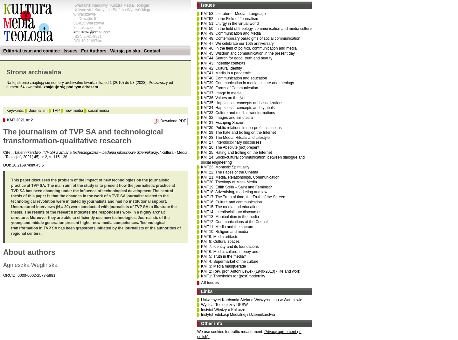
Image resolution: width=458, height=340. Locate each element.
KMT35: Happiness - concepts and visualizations (242, 103)
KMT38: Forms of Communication (229, 88)
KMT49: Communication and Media (231, 33)
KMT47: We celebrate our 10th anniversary (237, 43)
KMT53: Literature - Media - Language (233, 13)
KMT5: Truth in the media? (223, 256)
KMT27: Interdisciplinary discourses (231, 142)
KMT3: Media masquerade (223, 266)
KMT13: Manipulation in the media (230, 216)
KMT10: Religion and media (224, 231)
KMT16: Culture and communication (231, 202)
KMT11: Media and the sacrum (227, 227)
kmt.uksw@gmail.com (92, 32)
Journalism (38, 110)
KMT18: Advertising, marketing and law (234, 192)
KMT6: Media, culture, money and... (231, 251)
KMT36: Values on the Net (223, 98)
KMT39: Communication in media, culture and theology (247, 83)
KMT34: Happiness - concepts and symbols (237, 107)
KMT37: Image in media (221, 93)
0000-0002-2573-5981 (36, 275)
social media (98, 110)
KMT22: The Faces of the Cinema (229, 172)
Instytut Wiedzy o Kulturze (223, 310)
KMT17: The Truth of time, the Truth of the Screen (243, 197)
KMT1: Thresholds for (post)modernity (233, 276)
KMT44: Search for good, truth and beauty (236, 58)
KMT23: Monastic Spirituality (225, 167)
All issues (210, 283)
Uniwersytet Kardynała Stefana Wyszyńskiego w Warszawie (251, 300)
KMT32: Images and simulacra (227, 117)
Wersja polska (125, 50)
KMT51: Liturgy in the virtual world (230, 23)
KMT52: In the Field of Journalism (229, 19)
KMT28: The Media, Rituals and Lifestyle (235, 137)
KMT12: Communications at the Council (234, 222)
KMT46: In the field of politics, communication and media (249, 48)
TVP (56, 110)
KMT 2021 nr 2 (20, 120)
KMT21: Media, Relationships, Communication (240, 177)
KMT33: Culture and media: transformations (238, 113)
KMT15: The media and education (230, 207)
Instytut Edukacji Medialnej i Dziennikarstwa (238, 314)
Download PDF (173, 121)
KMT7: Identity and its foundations (230, 246)
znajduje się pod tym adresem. (71, 87)
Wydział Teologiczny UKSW (224, 305)
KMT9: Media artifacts (219, 237)
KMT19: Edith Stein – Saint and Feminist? (236, 187)
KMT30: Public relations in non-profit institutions (241, 128)
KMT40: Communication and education (234, 78)
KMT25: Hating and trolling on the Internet (236, 152)
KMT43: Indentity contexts (223, 63)
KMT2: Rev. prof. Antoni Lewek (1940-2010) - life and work (250, 271)
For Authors (94, 50)
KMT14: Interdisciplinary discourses (231, 212)
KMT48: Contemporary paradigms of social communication (250, 38)
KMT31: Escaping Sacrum (223, 122)
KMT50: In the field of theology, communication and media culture (256, 28)
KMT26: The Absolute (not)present (230, 147)
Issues (71, 50)
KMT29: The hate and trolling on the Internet (238, 132)
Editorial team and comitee (31, 50)
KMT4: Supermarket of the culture (229, 261)
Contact (152, 50)
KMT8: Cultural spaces (220, 241)
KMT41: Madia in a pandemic (226, 73)
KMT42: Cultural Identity (221, 68)
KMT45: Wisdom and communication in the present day (248, 53)
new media (74, 110)
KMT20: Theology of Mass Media (229, 182)
